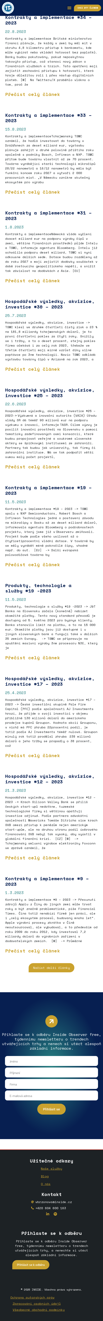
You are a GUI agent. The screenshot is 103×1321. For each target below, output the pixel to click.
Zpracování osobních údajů (37, 1303)
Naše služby (51, 1168)
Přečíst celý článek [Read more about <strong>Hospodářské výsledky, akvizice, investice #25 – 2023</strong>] (32, 466)
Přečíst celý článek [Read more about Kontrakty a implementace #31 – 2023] (32, 280)
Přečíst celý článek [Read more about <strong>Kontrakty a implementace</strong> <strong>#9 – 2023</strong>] (32, 950)
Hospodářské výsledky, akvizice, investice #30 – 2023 (50, 304)
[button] (69, 8)
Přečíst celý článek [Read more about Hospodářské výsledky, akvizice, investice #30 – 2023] (32, 369)
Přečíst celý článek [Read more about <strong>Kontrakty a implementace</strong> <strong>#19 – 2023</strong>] (32, 564)
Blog (45, 1176)
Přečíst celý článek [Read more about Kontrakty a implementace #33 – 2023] (32, 191)
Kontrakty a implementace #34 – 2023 (48, 20)
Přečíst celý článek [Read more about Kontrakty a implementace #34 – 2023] (32, 94)
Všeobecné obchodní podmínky (39, 1309)
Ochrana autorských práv (32, 1297)
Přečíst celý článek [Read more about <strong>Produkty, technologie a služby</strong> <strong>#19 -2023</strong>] (32, 657)
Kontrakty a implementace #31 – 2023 (48, 215)
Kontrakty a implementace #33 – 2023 (48, 118)
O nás (46, 1184)
